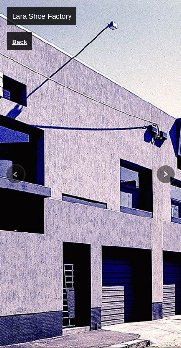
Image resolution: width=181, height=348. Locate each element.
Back (19, 41)
